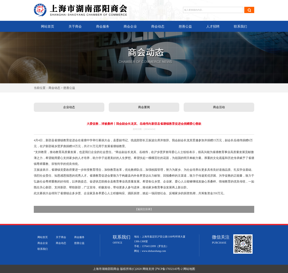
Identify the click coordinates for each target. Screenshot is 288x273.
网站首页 (47, 26)
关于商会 (75, 26)
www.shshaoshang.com (154, 251)
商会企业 (130, 26)
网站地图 (189, 268)
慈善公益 (185, 26)
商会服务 (102, 26)
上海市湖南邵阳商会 (106, 268)
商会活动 (219, 107)
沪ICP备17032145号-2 (169, 268)
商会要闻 (144, 107)
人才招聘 (212, 26)
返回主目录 (144, 209)
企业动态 (69, 107)
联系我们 (240, 26)
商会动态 (157, 26)
